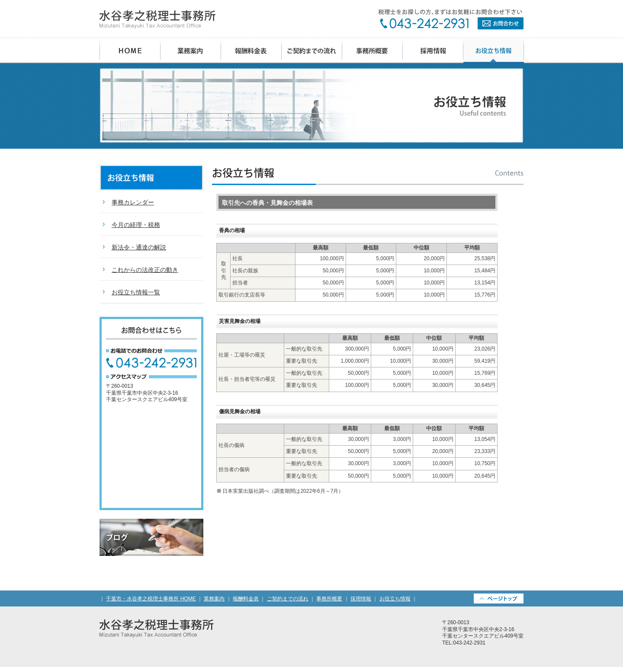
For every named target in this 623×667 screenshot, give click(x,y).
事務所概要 (372, 50)
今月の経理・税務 (136, 224)
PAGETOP (498, 598)
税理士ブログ (151, 537)
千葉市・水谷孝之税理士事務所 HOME (130, 50)
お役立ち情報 (493, 50)
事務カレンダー (133, 202)
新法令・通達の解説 (139, 247)
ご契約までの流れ (312, 50)
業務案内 (191, 50)
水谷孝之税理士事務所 (157, 19)
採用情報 (433, 50)
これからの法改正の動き (145, 269)
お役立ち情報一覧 (136, 292)
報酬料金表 (251, 50)
